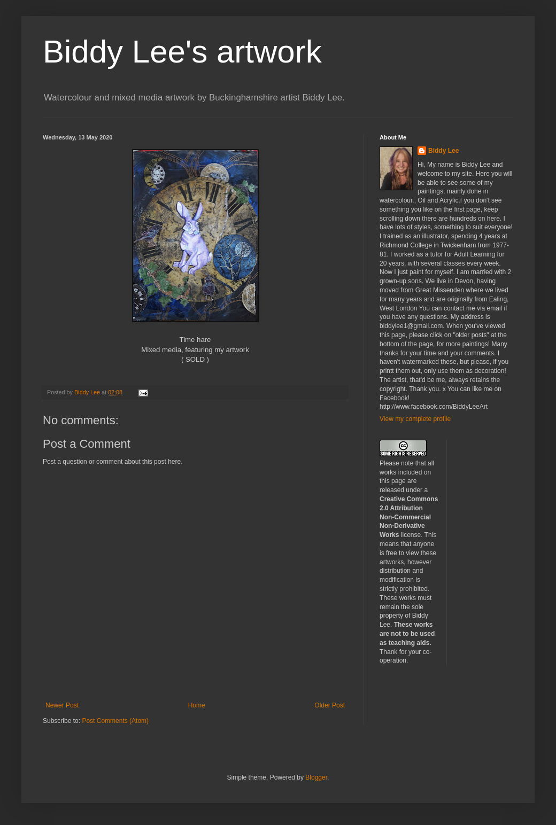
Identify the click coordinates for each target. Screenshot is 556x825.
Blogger (316, 777)
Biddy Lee (443, 150)
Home (196, 705)
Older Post (329, 705)
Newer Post (62, 705)
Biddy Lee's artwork (182, 51)
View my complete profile (415, 419)
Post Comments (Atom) (115, 721)
